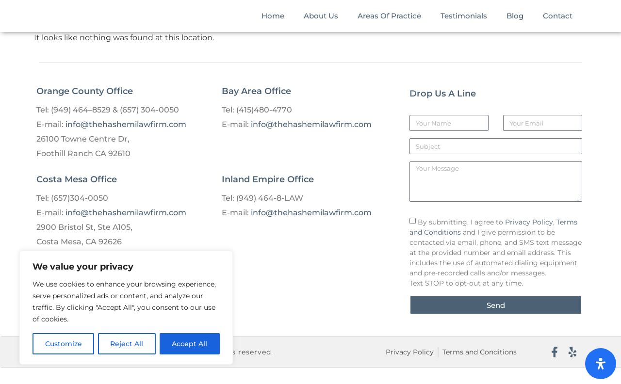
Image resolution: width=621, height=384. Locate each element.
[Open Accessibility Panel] (600, 363)
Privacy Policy (529, 239)
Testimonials (464, 24)
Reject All (127, 343)
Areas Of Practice (389, 24)
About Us (321, 24)
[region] (126, 308)
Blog (515, 24)
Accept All (190, 343)
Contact (557, 24)
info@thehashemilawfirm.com (125, 141)
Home (272, 24)
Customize (63, 343)
